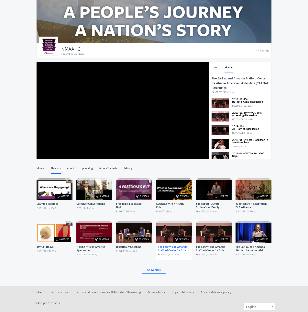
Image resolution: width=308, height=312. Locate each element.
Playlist (229, 67)
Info (214, 67)
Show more (154, 270)
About (70, 168)
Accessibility (156, 292)
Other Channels (108, 168)
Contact (38, 292)
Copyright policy (182, 292)
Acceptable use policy (216, 292)
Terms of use (59, 292)
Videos (40, 168)
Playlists (56, 168)
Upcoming (87, 168)
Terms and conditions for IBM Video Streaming (108, 292)
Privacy (128, 168)
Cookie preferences (46, 303)
